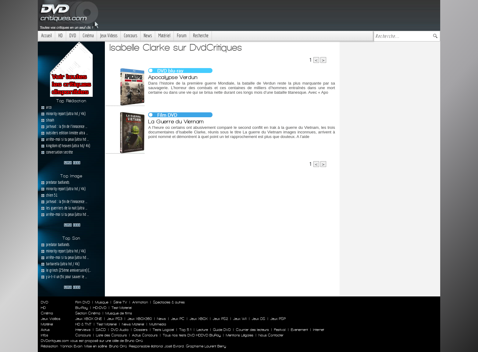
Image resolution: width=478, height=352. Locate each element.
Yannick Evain (71, 346)
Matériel (164, 35)
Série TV (120, 302)
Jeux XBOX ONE (88, 319)
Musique (101, 302)
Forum (182, 35)
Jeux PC (177, 319)
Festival (280, 330)
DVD (72, 35)
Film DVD (82, 302)
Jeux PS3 (114, 319)
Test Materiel (122, 308)
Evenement (299, 330)
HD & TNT (83, 324)
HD (60, 35)
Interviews (83, 330)
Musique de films (118, 313)
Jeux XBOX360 (139, 319)
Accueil (46, 35)
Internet (318, 330)
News (148, 35)
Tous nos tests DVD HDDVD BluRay (192, 335)
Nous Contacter (270, 335)
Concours (130, 35)
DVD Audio (120, 330)
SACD (101, 330)
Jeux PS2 (220, 319)
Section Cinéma (87, 313)
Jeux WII (240, 319)
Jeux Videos (108, 35)
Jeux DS (258, 319)
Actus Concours (145, 335)
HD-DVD (99, 308)
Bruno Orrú (118, 346)
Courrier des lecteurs (252, 330)
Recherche (201, 35)
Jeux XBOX (199, 319)
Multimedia (157, 324)
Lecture (202, 330)
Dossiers (141, 330)
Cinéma (88, 35)
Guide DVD (222, 330)
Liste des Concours (111, 335)
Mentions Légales (239, 335)
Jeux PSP (278, 319)
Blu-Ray (81, 308)
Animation (140, 302)
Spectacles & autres (169, 302)
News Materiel (133, 324)
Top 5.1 (185, 330)
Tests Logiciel (163, 330)
